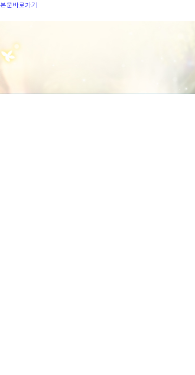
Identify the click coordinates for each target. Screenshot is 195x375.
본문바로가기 (18, 4)
